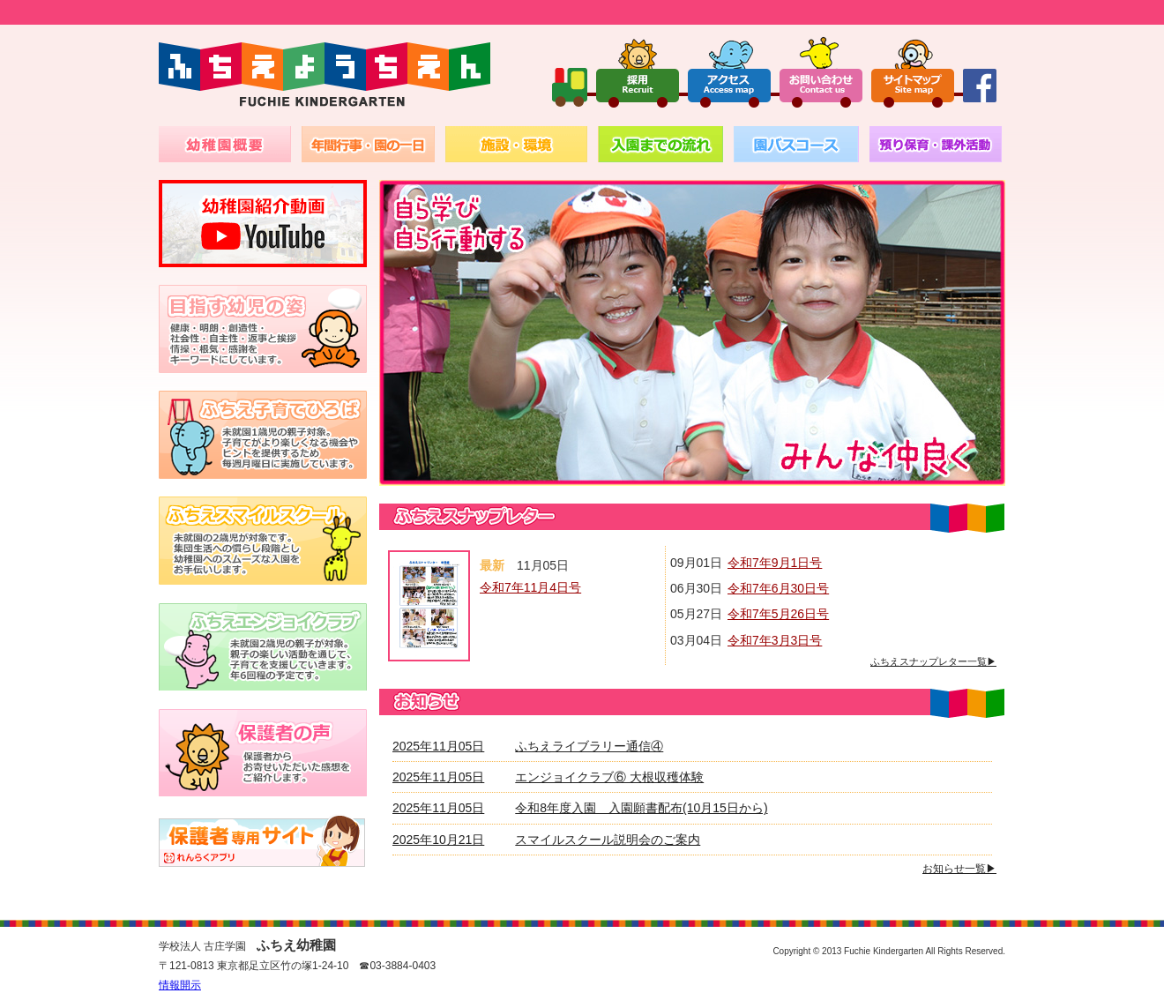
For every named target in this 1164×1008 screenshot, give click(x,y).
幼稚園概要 (225, 144)
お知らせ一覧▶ (959, 868)
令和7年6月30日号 (778, 588)
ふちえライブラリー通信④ (589, 746)
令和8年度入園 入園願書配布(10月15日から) (641, 808)
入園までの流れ (660, 144)
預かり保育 (936, 144)
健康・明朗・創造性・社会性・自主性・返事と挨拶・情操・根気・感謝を (263, 329)
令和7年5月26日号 (778, 614)
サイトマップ (912, 71)
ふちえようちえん (324, 75)
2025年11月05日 (438, 746)
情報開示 (180, 985)
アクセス (729, 71)
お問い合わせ (821, 71)
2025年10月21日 (438, 840)
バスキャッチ (263, 840)
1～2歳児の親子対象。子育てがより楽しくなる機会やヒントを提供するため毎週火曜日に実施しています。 (263, 435)
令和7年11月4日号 (530, 587)
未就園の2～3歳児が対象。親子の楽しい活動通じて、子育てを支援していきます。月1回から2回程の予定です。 (263, 646)
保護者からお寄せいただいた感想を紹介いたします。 (263, 752)
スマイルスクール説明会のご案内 (607, 840)
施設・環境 (516, 144)
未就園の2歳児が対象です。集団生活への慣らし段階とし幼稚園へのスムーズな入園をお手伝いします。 (263, 541)
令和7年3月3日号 (775, 640)
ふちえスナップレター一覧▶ (933, 661)
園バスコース (796, 144)
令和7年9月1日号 (775, 563)
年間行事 (368, 144)
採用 (637, 71)
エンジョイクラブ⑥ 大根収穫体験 (609, 777)
